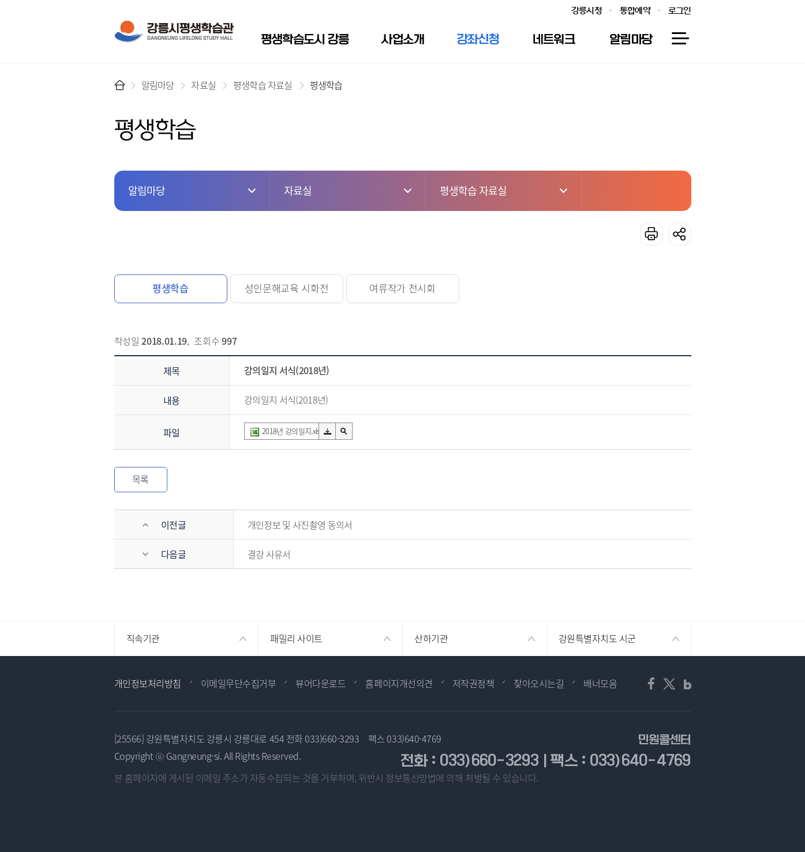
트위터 (668, 683)
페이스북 (653, 683)
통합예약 (635, 11)
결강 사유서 (269, 554)
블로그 (683, 683)
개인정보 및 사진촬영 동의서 (300, 524)
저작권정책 (473, 683)
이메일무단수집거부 (238, 683)
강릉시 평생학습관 (174, 32)
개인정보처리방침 (147, 683)
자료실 (203, 85)
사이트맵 (679, 38)
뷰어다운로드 (320, 683)
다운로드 (327, 431)
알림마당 (157, 85)
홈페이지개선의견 (398, 683)
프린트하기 (651, 234)
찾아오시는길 (539, 683)
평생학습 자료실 (263, 85)
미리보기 (343, 431)
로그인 (679, 11)
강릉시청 (586, 11)
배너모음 (600, 683)
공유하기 (679, 234)
